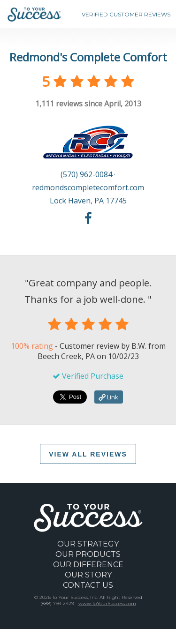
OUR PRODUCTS (88, 554)
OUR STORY (88, 574)
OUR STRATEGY (88, 543)
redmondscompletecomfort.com (88, 187)
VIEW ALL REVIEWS (88, 454)
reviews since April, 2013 (88, 103)
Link (108, 397)
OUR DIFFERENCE (88, 564)
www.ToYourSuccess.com (107, 603)
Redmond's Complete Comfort (88, 57)
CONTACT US (88, 585)
